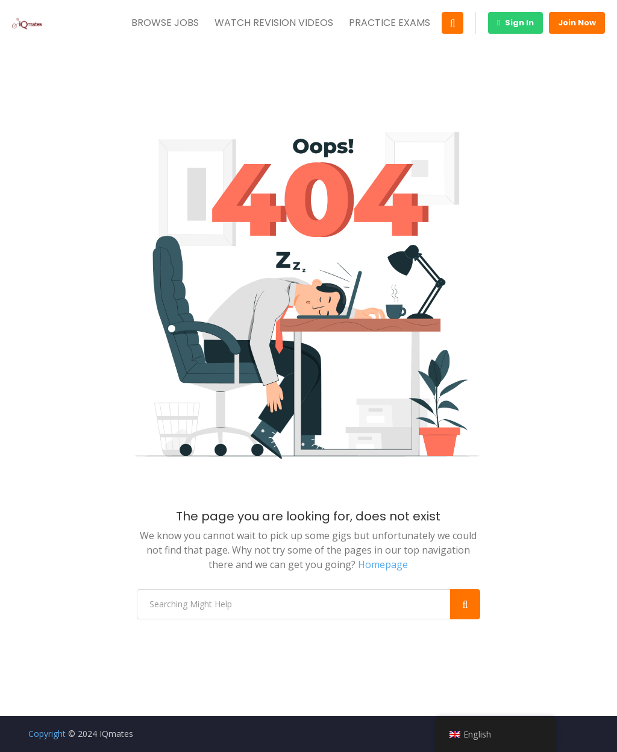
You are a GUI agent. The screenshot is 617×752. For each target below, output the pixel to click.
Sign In (515, 22)
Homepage (383, 564)
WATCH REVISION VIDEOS (274, 23)
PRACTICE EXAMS (389, 23)
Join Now (577, 22)
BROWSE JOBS (165, 23)
